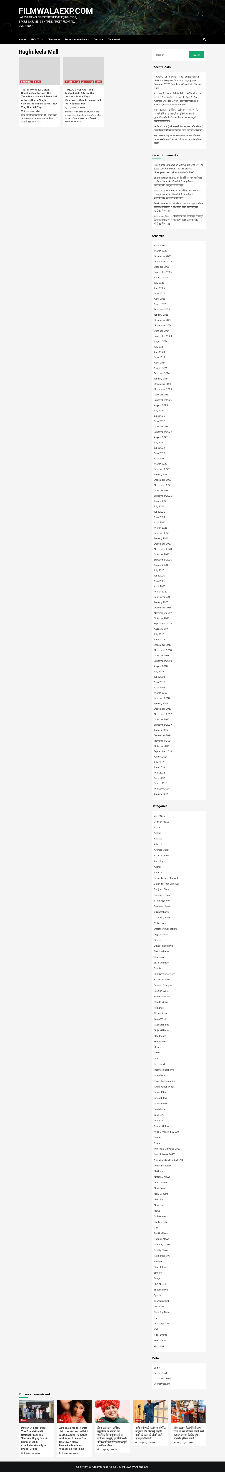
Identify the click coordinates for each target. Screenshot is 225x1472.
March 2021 (160, 527)
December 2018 (162, 644)
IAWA (157, 1052)
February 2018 (162, 697)
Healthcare (160, 1035)
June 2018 (159, 676)
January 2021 (161, 538)
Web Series (160, 1345)
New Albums (161, 1182)
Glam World (160, 1018)
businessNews (161, 911)
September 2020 (163, 559)
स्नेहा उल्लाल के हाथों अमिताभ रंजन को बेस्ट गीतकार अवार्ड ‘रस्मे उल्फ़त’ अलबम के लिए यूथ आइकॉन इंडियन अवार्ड (178, 139)
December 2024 (162, 319)
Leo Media (159, 1109)
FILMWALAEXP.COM (56, 11)
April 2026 (159, 245)
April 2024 (159, 362)
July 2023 (159, 410)
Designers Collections (165, 928)
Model (157, 1137)
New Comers (161, 1193)
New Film (159, 1199)
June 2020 (159, 575)
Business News (162, 906)
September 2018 (163, 660)
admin (38, 111)
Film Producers (162, 996)
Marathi (158, 1120)
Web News (160, 1340)
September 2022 (163, 431)
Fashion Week (161, 990)
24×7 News (160, 815)
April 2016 (159, 777)
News (37, 82)
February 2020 (162, 596)
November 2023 (163, 389)
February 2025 (162, 309)
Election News (161, 951)
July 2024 (159, 346)
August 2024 (161, 341)
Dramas (158, 939)
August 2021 (161, 500)
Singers (158, 1272)
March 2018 (160, 692)
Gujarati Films (161, 1024)
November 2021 (163, 484)
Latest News (26, 82)
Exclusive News (162, 979)
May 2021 (159, 516)
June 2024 (159, 351)
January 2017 (161, 729)
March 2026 (160, 250)
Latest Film (160, 1092)
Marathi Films (161, 1125)
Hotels (157, 1047)
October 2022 (161, 426)
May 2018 (159, 681)
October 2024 (161, 330)
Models (158, 1142)
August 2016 (161, 756)
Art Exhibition (161, 855)
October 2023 (161, 394)
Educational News (163, 945)
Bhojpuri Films (161, 889)
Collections (160, 923)
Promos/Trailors (163, 1244)
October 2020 (161, 554)
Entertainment (161, 962)
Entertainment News (77, 39)
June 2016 (159, 767)
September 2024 (163, 335)
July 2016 (159, 761)
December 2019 (162, 607)
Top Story (159, 1306)
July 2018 (159, 671)
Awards (158, 872)
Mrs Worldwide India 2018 (168, 1159)
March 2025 (160, 303)
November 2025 (163, 261)
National (158, 1171)
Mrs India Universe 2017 (167, 1148)
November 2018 (163, 650)
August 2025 (161, 277)
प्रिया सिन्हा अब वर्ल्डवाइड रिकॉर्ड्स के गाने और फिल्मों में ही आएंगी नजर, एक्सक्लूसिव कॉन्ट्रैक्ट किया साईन (178, 181)
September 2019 (163, 623)
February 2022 (162, 468)
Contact (98, 39)
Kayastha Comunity (164, 1080)
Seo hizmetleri (161, 203)
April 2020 (159, 586)
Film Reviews (161, 1001)
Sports (157, 1295)
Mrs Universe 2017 (164, 1154)
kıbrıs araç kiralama (164, 164)
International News (164, 1069)
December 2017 (162, 708)
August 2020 (161, 564)
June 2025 (159, 287)
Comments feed (162, 1378)
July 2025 (159, 282)
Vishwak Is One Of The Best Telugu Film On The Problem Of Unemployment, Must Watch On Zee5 (178, 168)
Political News (162, 1233)
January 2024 (161, 378)
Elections (159, 956)
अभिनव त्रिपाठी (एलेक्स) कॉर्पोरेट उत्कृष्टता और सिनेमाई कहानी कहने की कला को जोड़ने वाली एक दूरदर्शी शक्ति (178, 128)
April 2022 (159, 458)
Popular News (161, 1238)
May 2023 (159, 421)
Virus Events (160, 1334)
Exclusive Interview (164, 973)
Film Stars (159, 1007)
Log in (157, 1367)
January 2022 (161, 474)
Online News (161, 1216)
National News (162, 1176)
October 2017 (161, 719)
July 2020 (159, 570)
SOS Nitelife (160, 1283)
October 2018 (161, 655)
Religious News (162, 1255)
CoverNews (124, 1466)
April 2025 (159, 298)
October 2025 (161, 266)
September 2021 (163, 495)
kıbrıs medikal (161, 216)
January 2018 (161, 703)
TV (155, 1317)
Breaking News (72, 82)
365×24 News (161, 821)
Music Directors (162, 1165)
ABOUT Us (36, 39)
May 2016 (159, 772)
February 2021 (162, 532)
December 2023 (162, 383)
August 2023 (161, 405)
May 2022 (159, 453)
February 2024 (162, 373)
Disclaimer (54, 39)
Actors (157, 832)
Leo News (159, 1114)
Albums (158, 844)
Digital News (161, 934)
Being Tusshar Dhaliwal (166, 883)
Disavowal (114, 39)
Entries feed (160, 1372)
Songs (157, 1278)
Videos (157, 1328)
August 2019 (161, 628)
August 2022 (161, 437)
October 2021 (161, 490)
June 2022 (159, 447)
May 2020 (159, 580)
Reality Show (161, 1250)
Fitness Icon (160, 1013)
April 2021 (159, 522)
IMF (156, 1058)
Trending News (162, 1312)
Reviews (158, 1261)
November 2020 (163, 548)
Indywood (159, 1063)
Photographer (161, 1221)
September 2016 (163, 751)
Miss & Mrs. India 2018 (166, 1131)
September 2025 (163, 271)
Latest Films (160, 1097)
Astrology (159, 860)
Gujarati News (161, 1030)
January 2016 (161, 793)
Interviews (159, 1075)
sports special (161, 1300)
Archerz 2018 (161, 849)
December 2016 (162, 735)
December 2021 (162, 479)
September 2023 (163, 399)
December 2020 (162, 543)
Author (157, 866)
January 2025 (161, 314)
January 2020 (161, 602)
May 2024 (159, 357)
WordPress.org (162, 1383)
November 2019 (163, 612)
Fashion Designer (163, 985)
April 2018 (159, 687)
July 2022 (159, 442)
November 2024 (163, 325)
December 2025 (162, 255)
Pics (156, 1227)
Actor (157, 827)
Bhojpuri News (162, 894)
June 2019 (159, 639)
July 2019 (159, 634)
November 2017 (163, 713)
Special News (161, 1289)
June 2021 (159, 511)
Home (22, 39)
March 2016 (160, 783)
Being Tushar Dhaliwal (166, 877)
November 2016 (163, 740)
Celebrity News (162, 917)
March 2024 (160, 367)
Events (157, 968)
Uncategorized (162, 1323)
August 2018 (161, 666)
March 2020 (160, 591)
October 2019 (161, 618)
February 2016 (162, 788)
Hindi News (160, 1041)
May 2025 (159, 293)
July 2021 (159, 506)
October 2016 (161, 745)
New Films (159, 1204)
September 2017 (163, 724)
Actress (158, 838)
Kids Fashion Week (164, 1086)
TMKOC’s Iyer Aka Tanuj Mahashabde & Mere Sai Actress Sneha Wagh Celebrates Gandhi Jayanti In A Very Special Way (83, 96)
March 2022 (160, 463)
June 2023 (159, 415)
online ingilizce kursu (165, 177)
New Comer (160, 1187)
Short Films (160, 1266)
